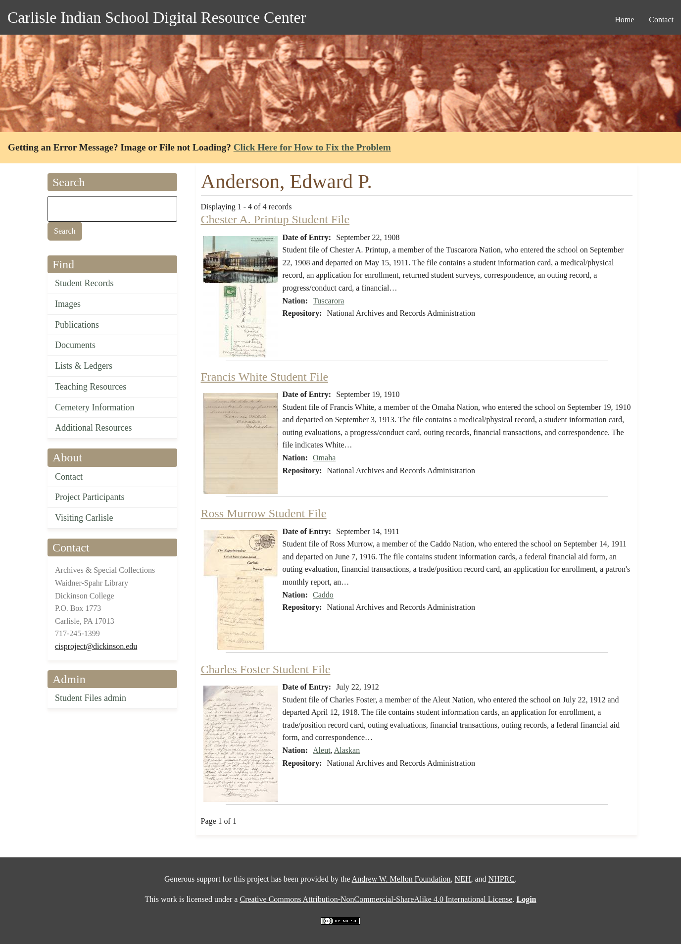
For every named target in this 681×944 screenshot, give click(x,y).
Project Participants (89, 497)
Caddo (323, 595)
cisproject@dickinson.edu (96, 646)
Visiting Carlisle (84, 518)
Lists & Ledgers (83, 366)
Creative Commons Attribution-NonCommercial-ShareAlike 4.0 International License (376, 899)
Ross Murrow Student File (264, 513)
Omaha (324, 457)
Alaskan (347, 750)
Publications (77, 325)
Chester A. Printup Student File (275, 219)
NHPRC (501, 879)
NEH (463, 879)
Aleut (322, 750)
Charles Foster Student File (266, 669)
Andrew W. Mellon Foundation (401, 879)
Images (68, 304)
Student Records (84, 283)
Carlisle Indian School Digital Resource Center (156, 17)
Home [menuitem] (624, 19)
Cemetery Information (94, 407)
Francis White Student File (265, 376)
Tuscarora (328, 301)
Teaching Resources (90, 387)
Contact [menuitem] (661, 19)
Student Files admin (90, 698)
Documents (75, 345)
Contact (69, 477)
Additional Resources (93, 428)
